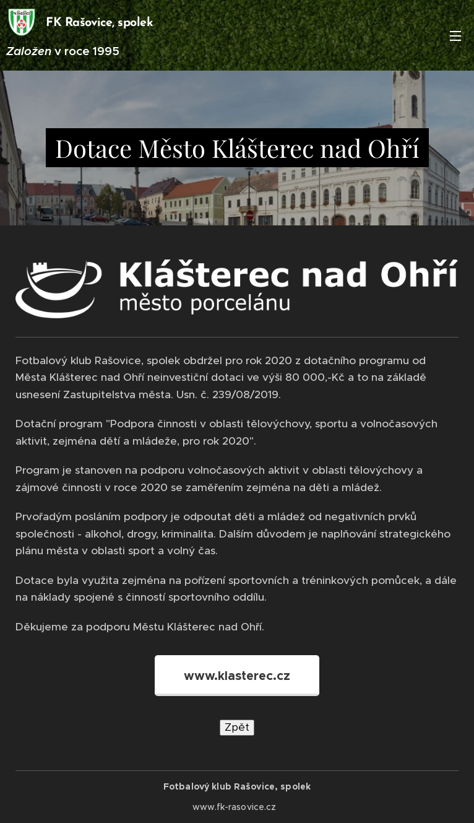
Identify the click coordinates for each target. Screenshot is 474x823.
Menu (455, 36)
